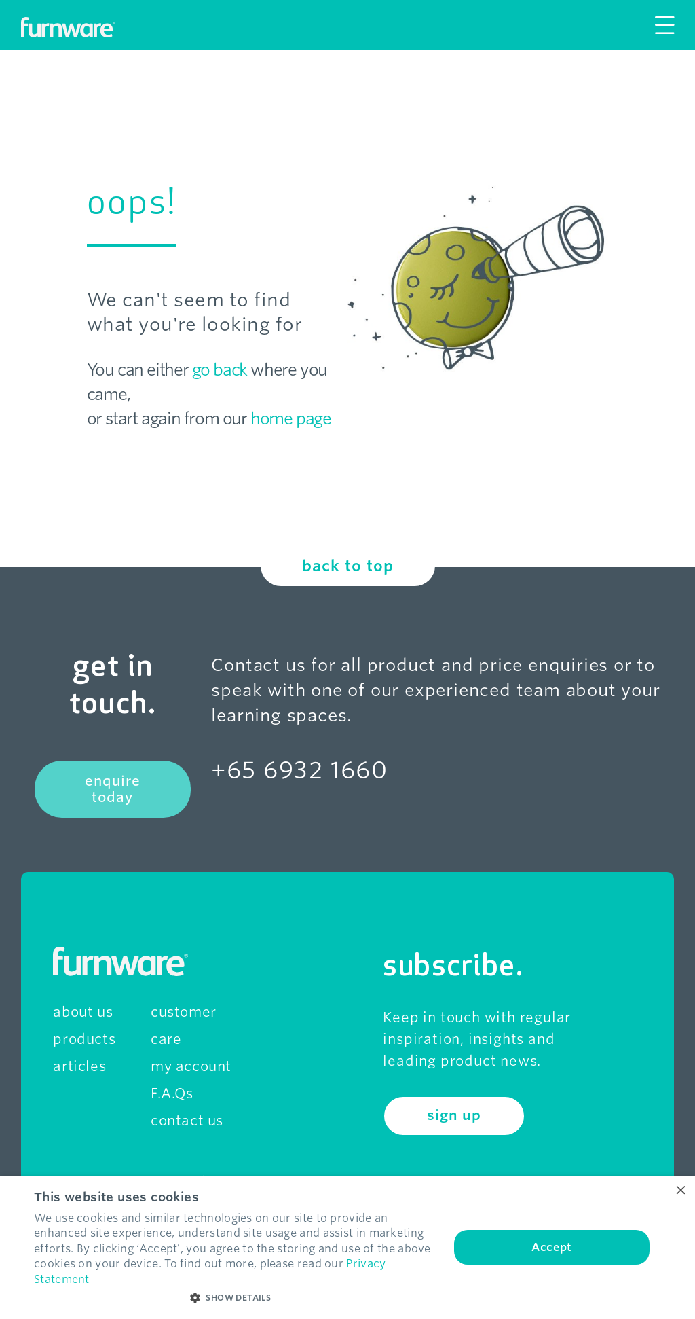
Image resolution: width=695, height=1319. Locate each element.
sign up (454, 1115)
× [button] (680, 1191)
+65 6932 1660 (299, 770)
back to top (348, 566)
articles (79, 1066)
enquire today (112, 789)
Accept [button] (551, 1247)
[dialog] (347, 1247)
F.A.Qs (172, 1093)
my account (191, 1066)
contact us (187, 1121)
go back (220, 370)
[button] (235, 1298)
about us (83, 1012)
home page (290, 419)
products (84, 1039)
